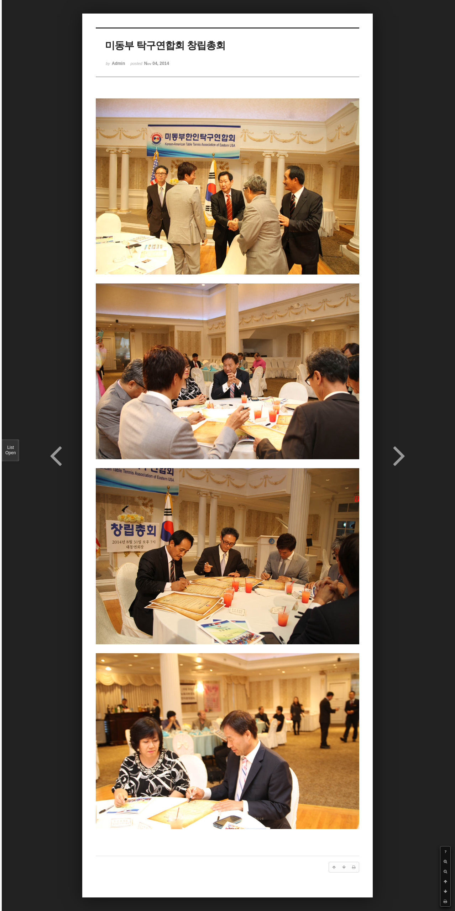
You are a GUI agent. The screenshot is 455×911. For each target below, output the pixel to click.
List (10, 450)
